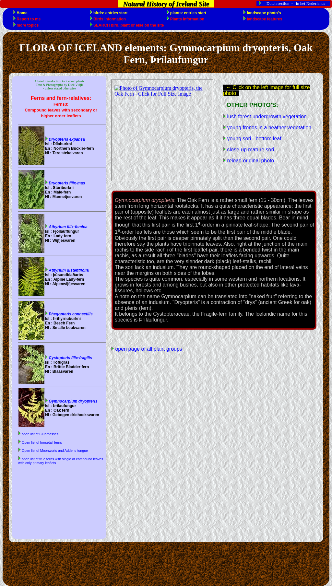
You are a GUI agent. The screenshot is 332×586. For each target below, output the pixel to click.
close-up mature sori (250, 149)
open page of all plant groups (148, 349)
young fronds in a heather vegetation (268, 127)
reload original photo (250, 160)
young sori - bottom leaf (253, 138)
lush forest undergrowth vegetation (266, 116)
